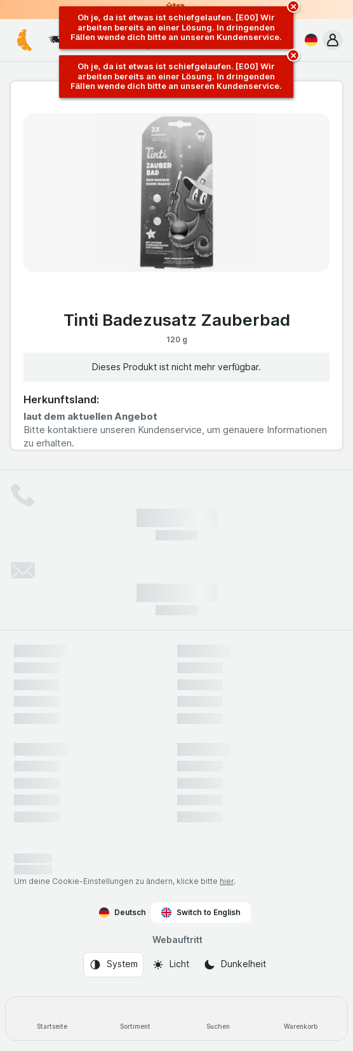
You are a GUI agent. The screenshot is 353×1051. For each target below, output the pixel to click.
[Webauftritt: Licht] (170, 964)
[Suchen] (218, 1019)
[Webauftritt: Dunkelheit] (234, 964)
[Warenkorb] (301, 1019)
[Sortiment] (136, 1019)
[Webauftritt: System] (113, 964)
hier (227, 881)
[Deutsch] (308, 40)
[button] (333, 40)
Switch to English (201, 912)
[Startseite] (52, 1019)
